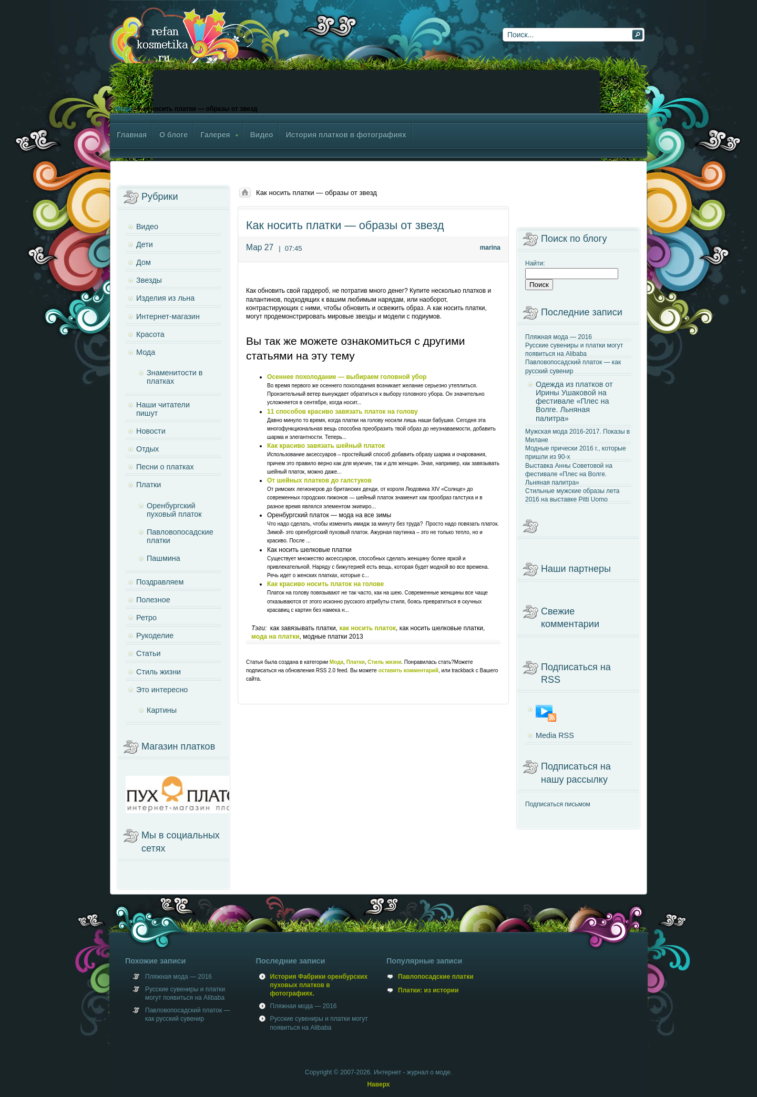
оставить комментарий (408, 670)
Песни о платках (165, 467)
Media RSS (555, 735)
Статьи (148, 653)
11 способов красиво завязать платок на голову (342, 411)
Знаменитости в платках (174, 376)
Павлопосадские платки (436, 976)
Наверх (378, 1084)
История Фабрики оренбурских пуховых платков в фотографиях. (319, 985)
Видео (147, 226)
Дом (143, 262)
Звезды (149, 280)
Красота (150, 334)
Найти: (535, 263)
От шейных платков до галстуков (319, 480)
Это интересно (162, 689)
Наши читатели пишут (163, 409)
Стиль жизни (384, 662)
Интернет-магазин (168, 316)
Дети (144, 244)
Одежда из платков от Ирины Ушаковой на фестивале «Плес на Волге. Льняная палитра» (574, 401)
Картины (162, 710)
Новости (151, 431)
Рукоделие (154, 635)
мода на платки (275, 636)
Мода (123, 108)
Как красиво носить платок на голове (325, 584)
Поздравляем (159, 582)
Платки (355, 662)
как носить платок (367, 628)
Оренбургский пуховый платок (174, 509)
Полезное (153, 600)
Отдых (147, 449)
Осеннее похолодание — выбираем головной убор (347, 377)
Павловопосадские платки (180, 536)
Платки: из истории (428, 990)
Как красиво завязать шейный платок (326, 445)
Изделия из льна (165, 298)
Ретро (146, 617)
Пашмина (163, 558)
